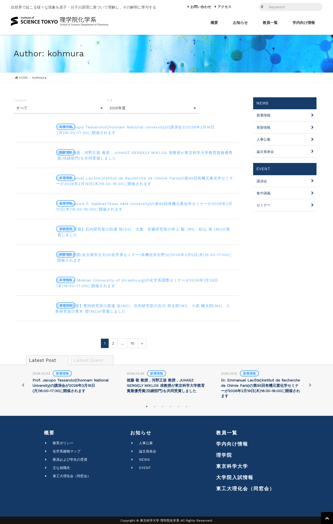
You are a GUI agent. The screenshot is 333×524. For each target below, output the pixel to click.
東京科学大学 (232, 465)
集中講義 (263, 193)
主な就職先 (61, 467)
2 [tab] (154, 405)
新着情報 (263, 115)
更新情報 (263, 127)
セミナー (263, 205)
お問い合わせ (200, 7)
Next (311, 384)
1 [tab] (146, 405)
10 (132, 342)
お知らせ (140, 432)
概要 (49, 432)
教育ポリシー (63, 442)
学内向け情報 (232, 443)
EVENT (145, 467)
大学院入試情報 (234, 476)
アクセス (224, 7)
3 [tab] (162, 405)
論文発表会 (265, 152)
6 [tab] (186, 405)
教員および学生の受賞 (70, 459)
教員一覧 (226, 432)
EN (248, 7)
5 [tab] (178, 405)
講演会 (262, 181)
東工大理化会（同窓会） (72, 475)
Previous (22, 384)
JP (241, 7)
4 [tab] (170, 405)
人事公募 (263, 139)
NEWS (144, 459)
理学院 (224, 454)
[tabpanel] (72, 381)
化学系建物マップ (66, 450)
